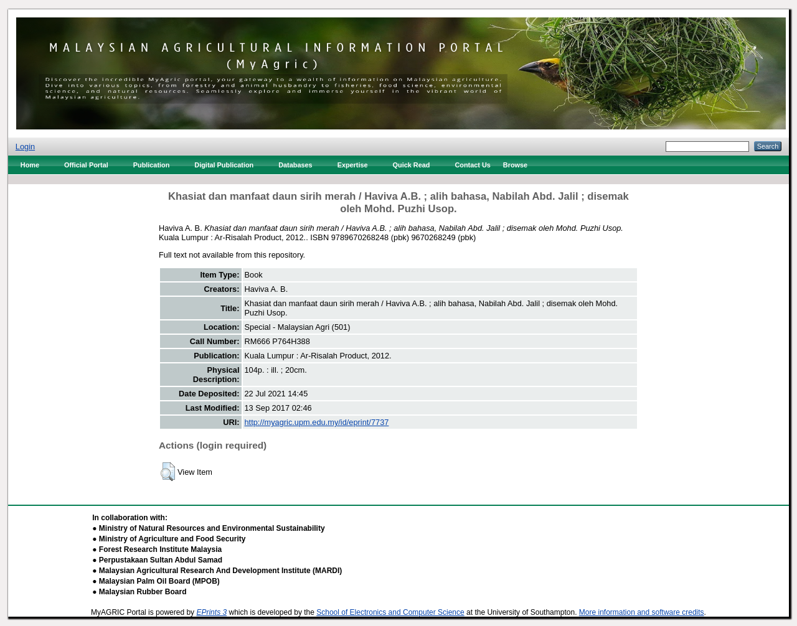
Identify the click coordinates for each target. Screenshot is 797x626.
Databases (295, 165)
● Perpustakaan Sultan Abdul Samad (157, 560)
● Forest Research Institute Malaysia (157, 549)
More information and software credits (641, 612)
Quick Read (411, 165)
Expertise (352, 165)
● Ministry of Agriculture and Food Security (168, 539)
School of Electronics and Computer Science (390, 612)
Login (25, 146)
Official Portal (86, 165)
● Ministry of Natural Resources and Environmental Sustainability (208, 528)
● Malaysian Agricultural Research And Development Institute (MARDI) (217, 570)
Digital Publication (223, 165)
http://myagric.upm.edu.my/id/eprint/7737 (317, 422)
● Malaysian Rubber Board (139, 591)
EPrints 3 (211, 612)
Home (30, 165)
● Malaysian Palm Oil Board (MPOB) (156, 581)
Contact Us (472, 165)
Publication (151, 165)
